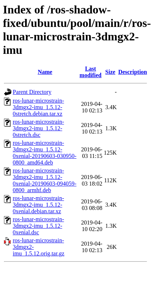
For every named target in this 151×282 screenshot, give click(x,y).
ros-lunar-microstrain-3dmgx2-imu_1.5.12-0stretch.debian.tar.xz (38, 107)
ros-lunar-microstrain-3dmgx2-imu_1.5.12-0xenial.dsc (38, 225)
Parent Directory (32, 92)
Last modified (91, 71)
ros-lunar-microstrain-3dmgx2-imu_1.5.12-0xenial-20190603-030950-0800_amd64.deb (44, 153)
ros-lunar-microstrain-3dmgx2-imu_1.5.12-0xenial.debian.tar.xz (38, 204)
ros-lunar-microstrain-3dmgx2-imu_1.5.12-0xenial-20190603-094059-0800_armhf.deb (44, 180)
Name (45, 72)
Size (110, 72)
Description (132, 72)
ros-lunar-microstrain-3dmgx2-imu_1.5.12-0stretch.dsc (38, 128)
